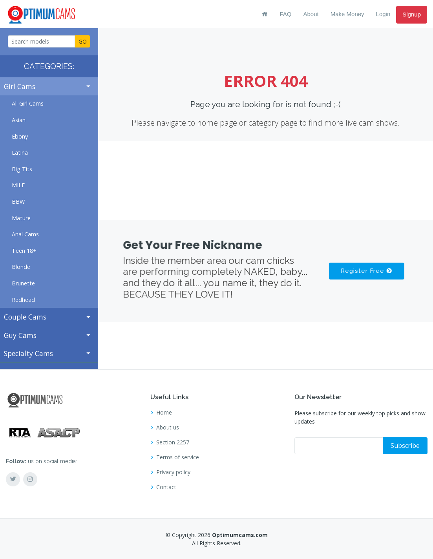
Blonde (21, 266)
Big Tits (22, 169)
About (311, 14)
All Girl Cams (28, 103)
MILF (18, 185)
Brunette (23, 283)
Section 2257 (172, 442)
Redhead (23, 299)
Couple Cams (25, 317)
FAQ (285, 14)
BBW (18, 201)
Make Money (347, 14)
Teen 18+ (24, 250)
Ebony (20, 136)
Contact (166, 487)
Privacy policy (173, 472)
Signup (411, 14)
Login (383, 14)
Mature (21, 218)
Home (164, 412)
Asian (19, 120)
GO (83, 41)
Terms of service (177, 457)
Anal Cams (25, 234)
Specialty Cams (28, 353)
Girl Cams (19, 86)
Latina (20, 152)
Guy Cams (20, 335)
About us (167, 427)
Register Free (365, 270)
